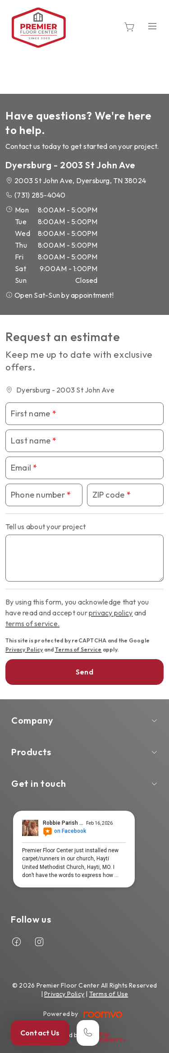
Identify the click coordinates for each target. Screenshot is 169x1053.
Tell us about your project (45, 526)
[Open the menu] (152, 26)
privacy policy (110, 612)
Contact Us (40, 1032)
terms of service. (32, 623)
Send (84, 671)
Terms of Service (78, 649)
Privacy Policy (24, 649)
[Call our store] (88, 1033)
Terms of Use (108, 994)
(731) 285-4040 (39, 194)
